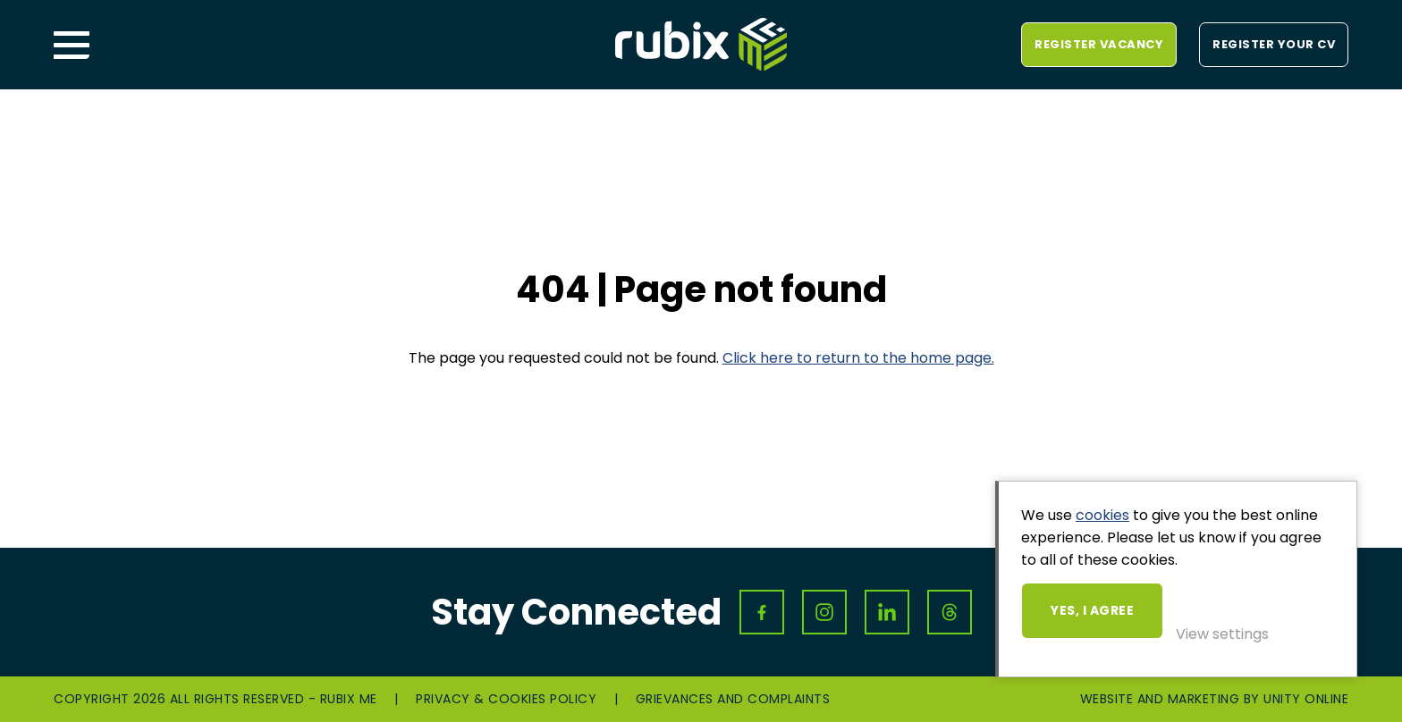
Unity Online (1305, 699)
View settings (1222, 634)
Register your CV (1273, 44)
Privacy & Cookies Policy (506, 699)
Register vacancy (1099, 44)
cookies (1102, 515)
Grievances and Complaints (733, 699)
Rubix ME (701, 44)
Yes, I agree (1092, 610)
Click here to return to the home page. (858, 358)
